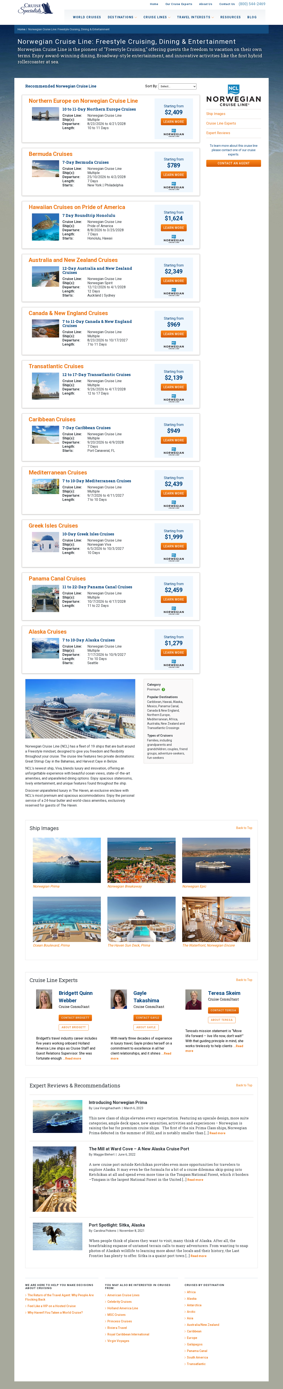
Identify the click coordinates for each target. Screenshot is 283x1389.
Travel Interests (195, 17)
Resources (230, 17)
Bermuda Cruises (51, 154)
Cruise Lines (156, 17)
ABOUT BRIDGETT (74, 1027)
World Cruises (87, 17)
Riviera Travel (117, 1328)
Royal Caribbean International (128, 1334)
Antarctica (194, 1305)
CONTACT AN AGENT (234, 163)
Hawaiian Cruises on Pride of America (77, 207)
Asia (190, 1318)
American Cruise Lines (123, 1295)
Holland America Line (122, 1308)
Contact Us (227, 4)
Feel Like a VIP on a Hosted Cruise (52, 1306)
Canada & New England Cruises (68, 313)
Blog (252, 17)
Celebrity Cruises (119, 1301)
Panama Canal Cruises (57, 578)
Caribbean (194, 1331)
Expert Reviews (218, 133)
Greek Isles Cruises (53, 525)
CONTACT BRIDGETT (75, 1017)
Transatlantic (196, 1364)
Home (154, 4)
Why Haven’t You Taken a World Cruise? (55, 1312)
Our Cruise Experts (178, 4)
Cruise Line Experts (221, 123)
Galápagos (195, 1344)
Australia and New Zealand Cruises (73, 260)
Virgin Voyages (118, 1341)
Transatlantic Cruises (56, 366)
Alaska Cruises (48, 631)
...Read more (72, 1058)
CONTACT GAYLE (147, 1017)
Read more (217, 1133)
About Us (205, 4)
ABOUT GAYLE (146, 1027)
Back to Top (244, 828)
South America (197, 1357)
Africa (191, 1292)
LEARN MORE (173, 121)
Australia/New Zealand (203, 1325)
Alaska (191, 1298)
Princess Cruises (119, 1321)
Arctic (191, 1311)
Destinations (122, 17)
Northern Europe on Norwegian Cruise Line (83, 101)
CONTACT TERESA (223, 1010)
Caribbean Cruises (52, 419)
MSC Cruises (116, 1314)
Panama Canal (197, 1351)
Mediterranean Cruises (58, 472)
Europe (192, 1338)
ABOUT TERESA (222, 1019)
